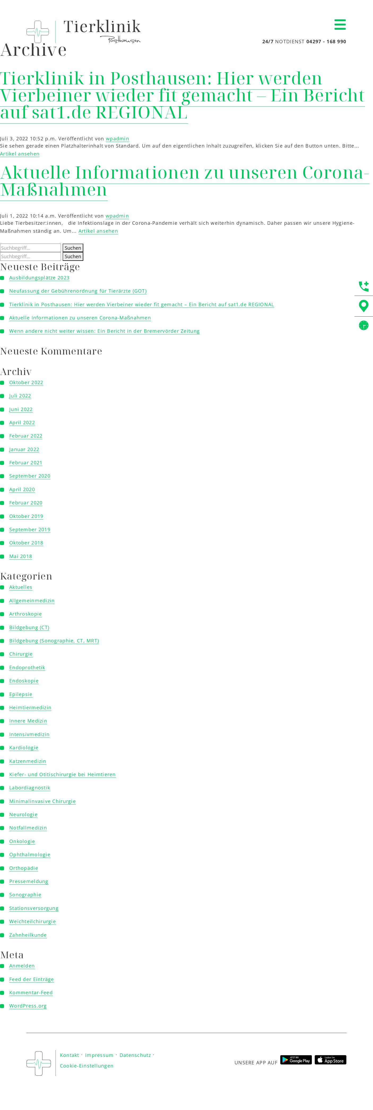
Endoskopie (24, 680)
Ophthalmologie (29, 854)
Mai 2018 (20, 556)
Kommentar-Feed (31, 992)
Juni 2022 (21, 409)
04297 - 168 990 (326, 41)
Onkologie (22, 841)
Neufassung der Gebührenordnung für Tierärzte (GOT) (78, 291)
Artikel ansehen (20, 153)
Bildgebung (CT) (29, 627)
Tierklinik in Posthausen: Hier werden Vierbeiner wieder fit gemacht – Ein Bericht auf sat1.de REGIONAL (182, 94)
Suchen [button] (73, 248)
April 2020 (22, 489)
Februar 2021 (25, 462)
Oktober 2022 (26, 382)
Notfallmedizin (28, 827)
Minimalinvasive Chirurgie (42, 801)
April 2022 (22, 422)
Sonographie (25, 894)
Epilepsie (21, 694)
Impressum (99, 1055)
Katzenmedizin (27, 761)
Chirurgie (21, 654)
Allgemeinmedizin (32, 600)
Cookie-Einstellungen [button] (87, 1066)
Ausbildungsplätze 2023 (39, 277)
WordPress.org (28, 1006)
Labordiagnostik (29, 787)
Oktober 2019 (26, 516)
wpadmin (117, 138)
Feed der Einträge (31, 979)
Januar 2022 (24, 449)
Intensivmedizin (29, 734)
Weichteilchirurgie (32, 921)
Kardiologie (23, 747)
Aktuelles (21, 587)
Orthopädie (23, 868)
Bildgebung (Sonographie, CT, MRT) (54, 640)
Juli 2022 (20, 395)
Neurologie (23, 814)
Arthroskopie (25, 614)
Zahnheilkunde (28, 935)
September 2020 (29, 476)
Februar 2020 (25, 502)
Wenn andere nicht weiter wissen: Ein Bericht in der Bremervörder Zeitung (104, 331)
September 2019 (29, 529)
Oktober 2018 (26, 542)
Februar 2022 (25, 436)
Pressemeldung (29, 881)
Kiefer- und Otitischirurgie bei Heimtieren (62, 774)
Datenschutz (135, 1055)
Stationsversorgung (34, 908)
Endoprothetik (27, 667)
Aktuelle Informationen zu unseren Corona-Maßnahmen (185, 181)
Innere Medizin (28, 721)
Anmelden (22, 965)
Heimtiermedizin (30, 707)
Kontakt (69, 1055)
